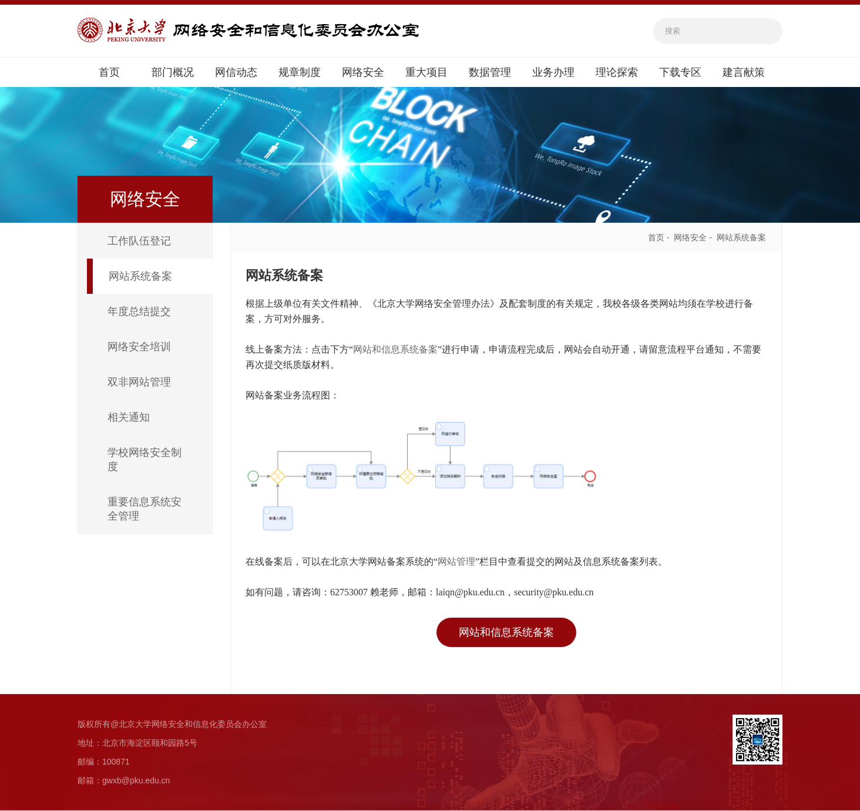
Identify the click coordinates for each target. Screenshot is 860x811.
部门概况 (173, 73)
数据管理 (490, 73)
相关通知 (129, 418)
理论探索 (617, 73)
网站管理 (456, 562)
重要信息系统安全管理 (145, 509)
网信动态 (236, 73)
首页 (109, 73)
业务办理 (553, 73)
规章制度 (299, 73)
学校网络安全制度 (145, 460)
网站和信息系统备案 (395, 350)
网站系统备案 (140, 277)
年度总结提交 (139, 312)
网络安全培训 (139, 347)
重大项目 (426, 73)
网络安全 (363, 73)
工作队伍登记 (139, 241)
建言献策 (744, 73)
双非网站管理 (139, 382)
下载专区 (680, 73)
